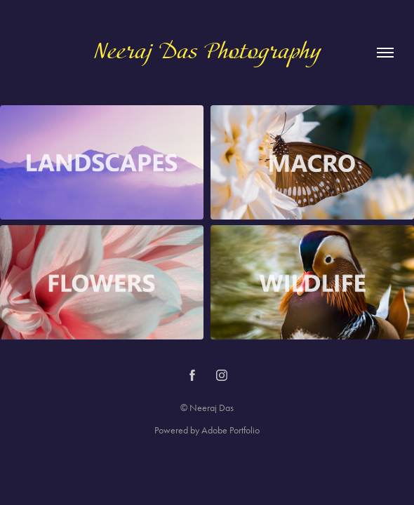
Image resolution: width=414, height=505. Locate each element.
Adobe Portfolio (230, 430)
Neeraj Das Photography (207, 52)
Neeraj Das (211, 408)
